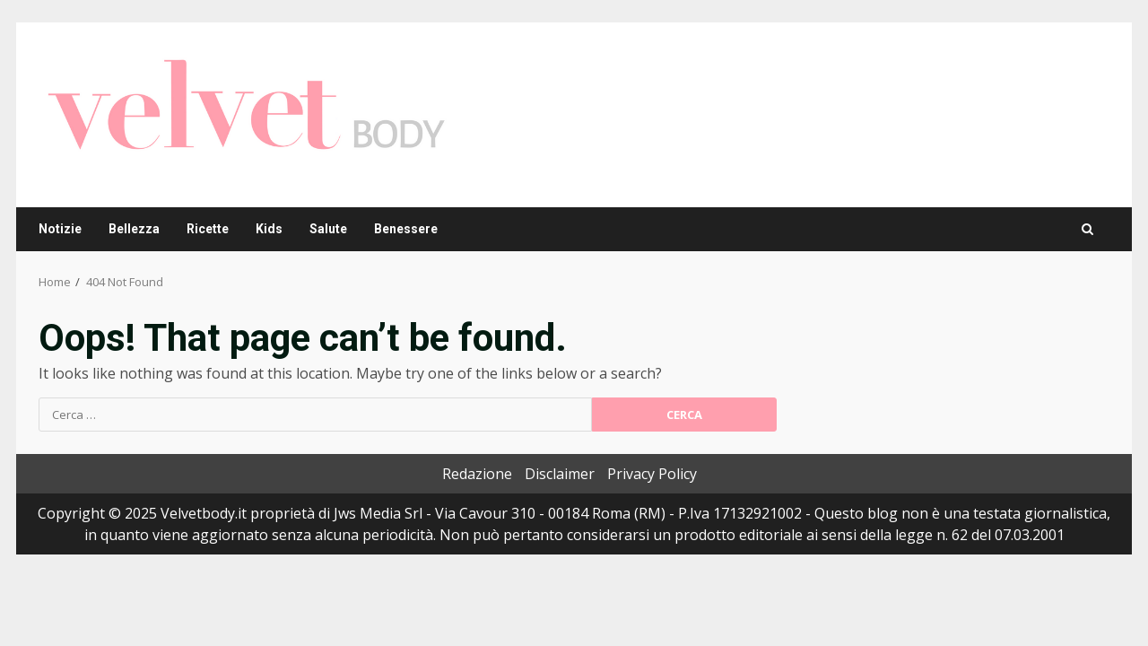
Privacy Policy (652, 474)
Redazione (477, 474)
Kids (269, 229)
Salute (328, 229)
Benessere (406, 229)
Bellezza (134, 229)
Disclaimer (560, 474)
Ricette (208, 229)
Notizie (60, 229)
